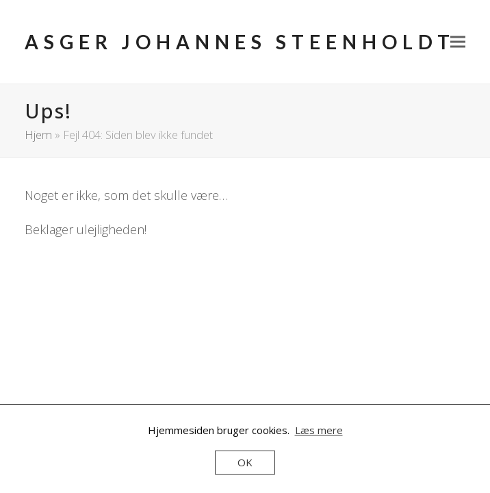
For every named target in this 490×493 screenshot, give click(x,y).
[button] (457, 42)
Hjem (38, 134)
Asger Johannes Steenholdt (240, 41)
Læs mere (319, 430)
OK (245, 462)
